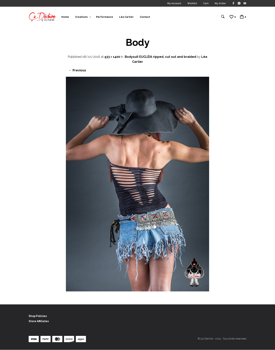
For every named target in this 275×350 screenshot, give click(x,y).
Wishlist (192, 3)
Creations (81, 16)
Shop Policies (38, 316)
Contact (145, 16)
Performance (104, 16)
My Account (174, 3)
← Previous (77, 71)
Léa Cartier (126, 16)
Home (65, 16)
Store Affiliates (39, 321)
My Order (220, 3)
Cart (206, 3)
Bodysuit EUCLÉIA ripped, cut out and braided (160, 57)
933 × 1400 (112, 57)
